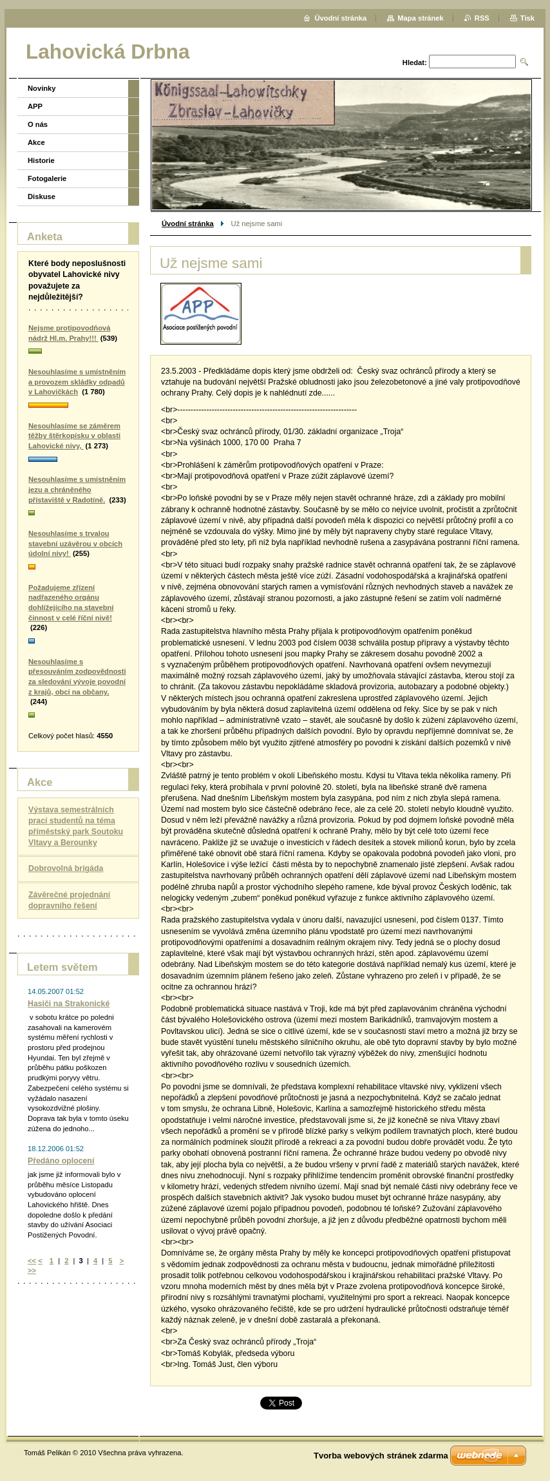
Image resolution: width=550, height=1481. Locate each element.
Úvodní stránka (188, 223)
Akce (36, 142)
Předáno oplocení (61, 1160)
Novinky (42, 88)
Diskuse (41, 196)
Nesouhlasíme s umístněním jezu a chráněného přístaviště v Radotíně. (77, 489)
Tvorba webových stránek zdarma (381, 1455)
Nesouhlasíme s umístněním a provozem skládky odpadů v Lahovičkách (77, 382)
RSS (482, 18)
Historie (41, 160)
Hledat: (415, 62)
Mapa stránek (420, 18)
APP (35, 106)
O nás (38, 124)
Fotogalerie (47, 178)
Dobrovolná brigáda (65, 868)
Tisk (527, 18)
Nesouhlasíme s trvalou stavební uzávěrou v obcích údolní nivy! (75, 543)
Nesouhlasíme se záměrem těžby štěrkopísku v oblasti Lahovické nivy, (74, 436)
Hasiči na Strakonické (68, 1003)
